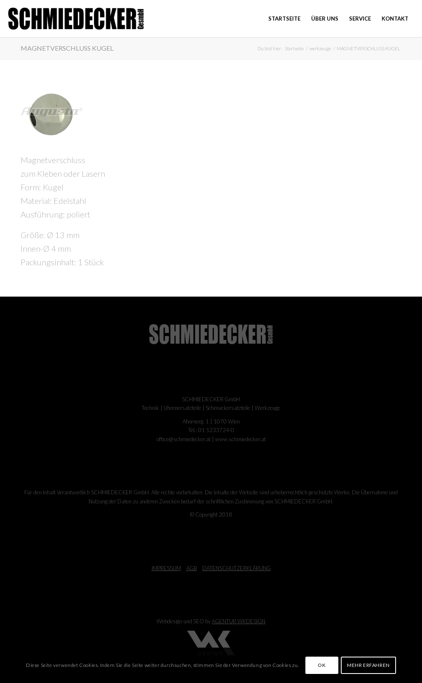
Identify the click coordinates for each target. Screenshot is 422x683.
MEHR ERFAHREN (368, 665)
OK (322, 665)
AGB (191, 568)
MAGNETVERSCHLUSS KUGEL (67, 48)
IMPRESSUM (166, 568)
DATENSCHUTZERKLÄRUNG (236, 568)
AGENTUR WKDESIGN (238, 621)
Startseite (294, 48)
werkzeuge (320, 48)
